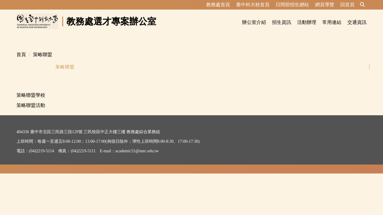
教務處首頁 (218, 4)
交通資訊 (357, 22)
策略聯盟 (42, 47)
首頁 (21, 47)
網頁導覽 (324, 4)
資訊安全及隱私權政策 (37, 158)
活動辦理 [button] (306, 22)
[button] (362, 5)
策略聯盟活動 (30, 98)
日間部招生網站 (292, 4)
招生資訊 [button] (281, 22)
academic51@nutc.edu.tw (137, 144)
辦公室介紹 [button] (254, 22)
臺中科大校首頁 (253, 4)
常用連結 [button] (331, 22)
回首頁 (347, 4)
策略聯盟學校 (30, 87)
